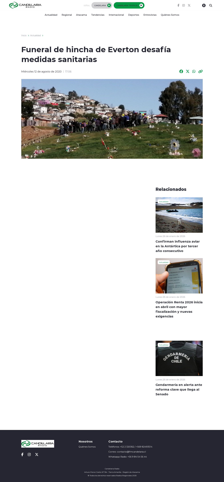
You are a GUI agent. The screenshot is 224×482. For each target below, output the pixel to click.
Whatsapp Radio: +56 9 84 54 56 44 (127, 457)
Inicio (24, 36)
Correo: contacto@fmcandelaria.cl (127, 452)
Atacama (81, 14)
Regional (67, 14)
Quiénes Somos (170, 14)
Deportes (133, 14)
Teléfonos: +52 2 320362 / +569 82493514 (130, 447)
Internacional (116, 14)
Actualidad (51, 14)
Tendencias (97, 14)
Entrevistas (150, 14)
